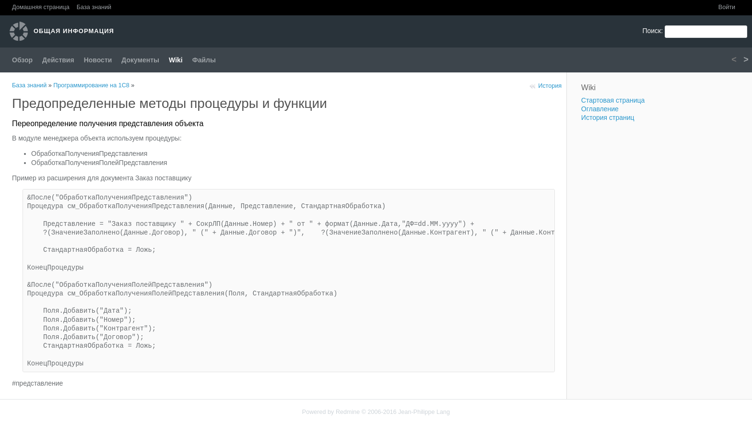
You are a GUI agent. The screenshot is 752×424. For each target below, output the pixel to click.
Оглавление (600, 109)
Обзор (22, 60)
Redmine (348, 412)
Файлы (204, 60)
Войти (726, 7)
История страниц (607, 117)
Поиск (651, 31)
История (550, 85)
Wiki (176, 60)
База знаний (94, 7)
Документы (140, 60)
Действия (58, 60)
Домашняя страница (41, 7)
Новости (98, 60)
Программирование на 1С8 (91, 85)
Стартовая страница (613, 100)
